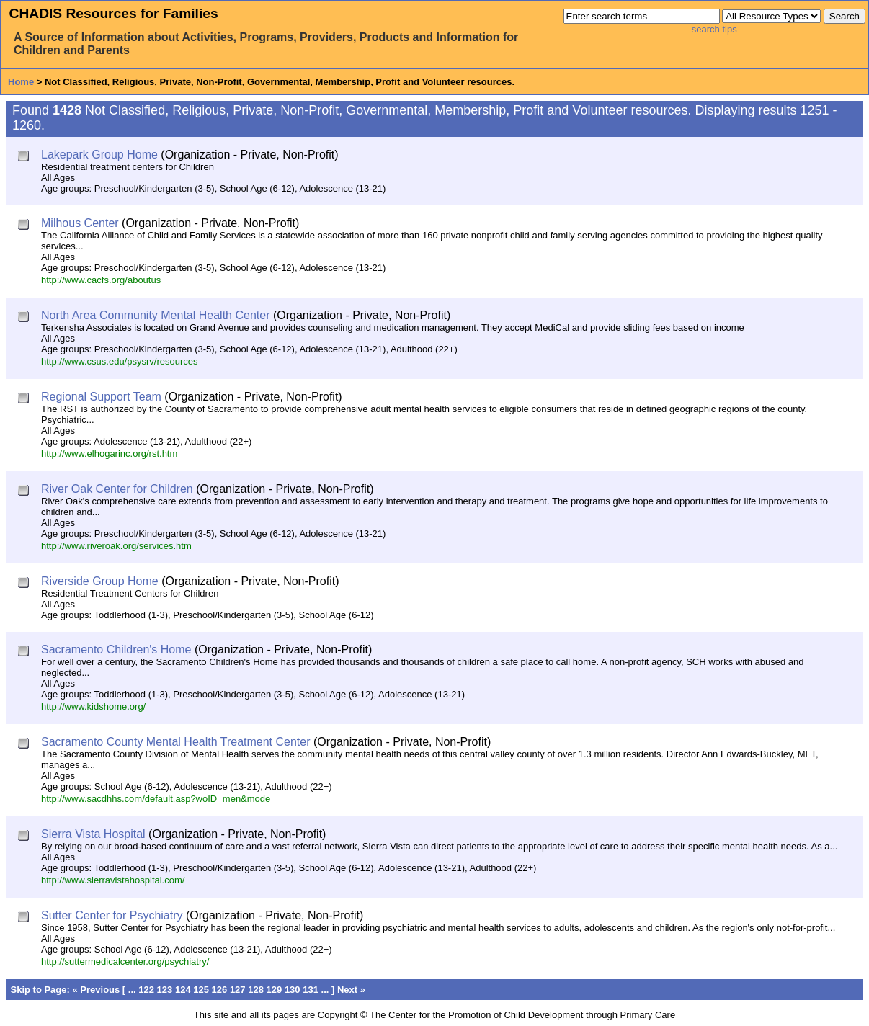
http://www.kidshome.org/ (93, 706)
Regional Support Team (101, 397)
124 (183, 989)
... (132, 989)
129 (274, 989)
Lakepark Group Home (99, 154)
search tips (714, 29)
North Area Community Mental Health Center (155, 315)
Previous (100, 989)
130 (292, 989)
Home (21, 81)
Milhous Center (80, 223)
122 (146, 989)
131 (310, 989)
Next (347, 989)
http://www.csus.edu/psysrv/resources (119, 361)
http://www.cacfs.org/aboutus (101, 280)
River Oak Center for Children (117, 489)
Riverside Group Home (100, 581)
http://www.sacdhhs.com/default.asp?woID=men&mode (155, 798)
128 (256, 989)
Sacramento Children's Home (116, 649)
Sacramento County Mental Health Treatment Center (176, 742)
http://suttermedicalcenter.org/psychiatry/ (125, 961)
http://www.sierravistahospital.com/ (112, 880)
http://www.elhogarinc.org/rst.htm (109, 453)
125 (201, 989)
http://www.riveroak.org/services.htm (116, 545)
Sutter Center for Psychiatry (112, 915)
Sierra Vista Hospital (93, 834)
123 (165, 989)
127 (238, 989)
